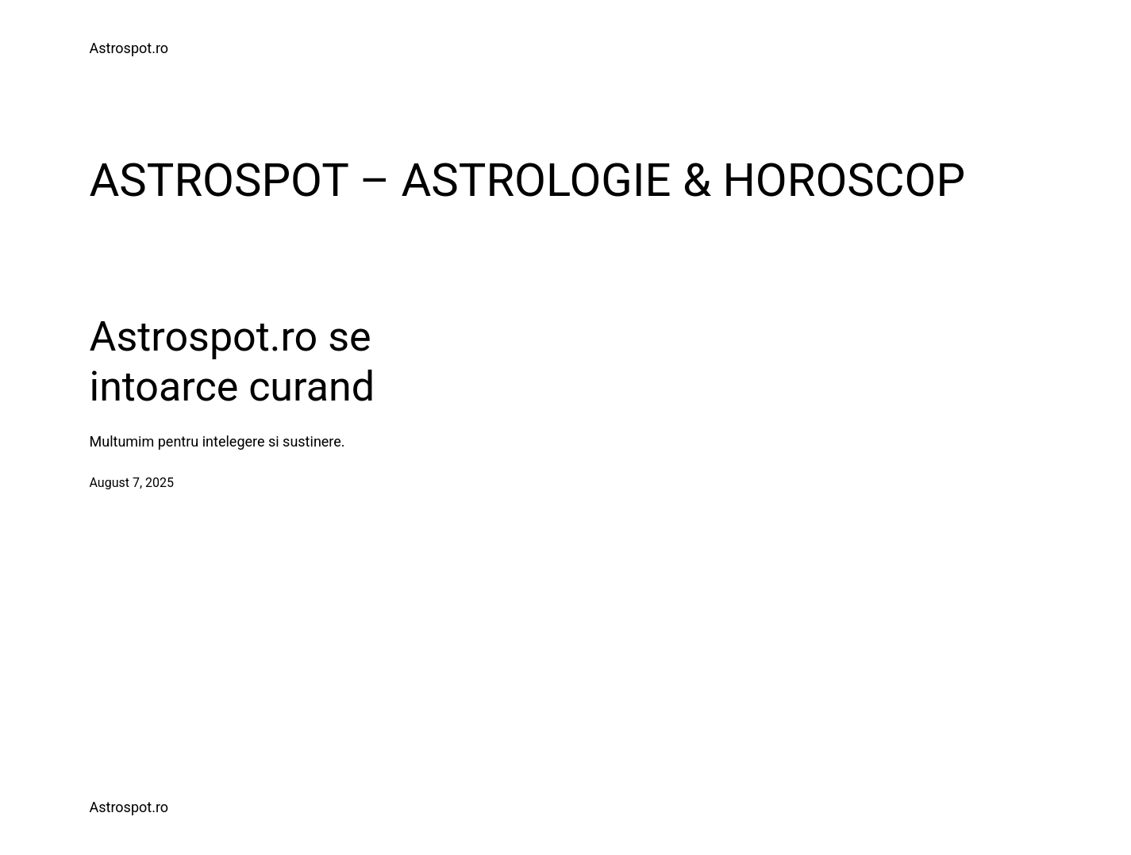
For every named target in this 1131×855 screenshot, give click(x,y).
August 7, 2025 (132, 482)
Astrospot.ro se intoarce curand (232, 361)
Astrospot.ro (129, 48)
